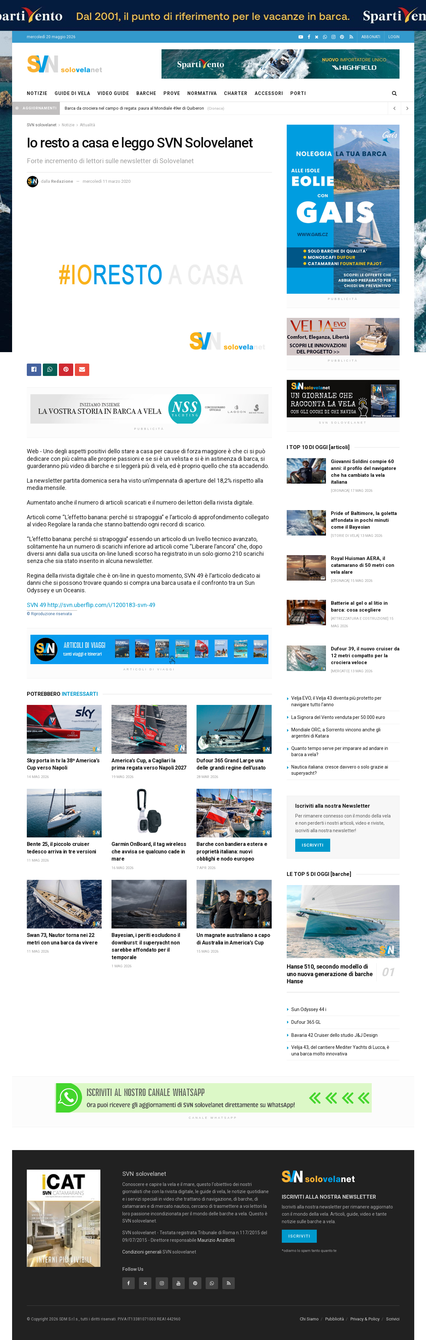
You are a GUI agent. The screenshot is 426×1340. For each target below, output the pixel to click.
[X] (316, 37)
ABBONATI (370, 37)
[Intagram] (333, 37)
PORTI (298, 93)
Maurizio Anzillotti (216, 1240)
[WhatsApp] (325, 37)
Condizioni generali (142, 1251)
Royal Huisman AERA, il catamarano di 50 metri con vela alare (362, 565)
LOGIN (394, 37)
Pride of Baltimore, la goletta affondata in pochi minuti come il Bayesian (364, 520)
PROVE (171, 93)
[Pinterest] (342, 37)
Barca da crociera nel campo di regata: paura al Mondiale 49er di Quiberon (134, 108)
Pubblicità (334, 1319)
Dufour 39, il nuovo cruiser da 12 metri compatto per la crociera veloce (365, 655)
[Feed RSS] (351, 37)
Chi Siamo (309, 1319)
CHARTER (235, 93)
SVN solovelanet (42, 125)
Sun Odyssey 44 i (308, 1009)
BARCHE (146, 93)
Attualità (87, 125)
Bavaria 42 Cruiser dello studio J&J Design (334, 1035)
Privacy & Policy (365, 1319)
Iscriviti (313, 845)
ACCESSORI (269, 93)
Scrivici (393, 1319)
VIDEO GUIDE (113, 93)
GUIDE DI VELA (72, 93)
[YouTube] (300, 37)
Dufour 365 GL (306, 1022)
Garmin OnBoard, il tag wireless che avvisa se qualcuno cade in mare (148, 851)
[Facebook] (309, 37)
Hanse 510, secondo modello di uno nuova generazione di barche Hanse (330, 974)
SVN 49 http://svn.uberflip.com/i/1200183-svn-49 (91, 604)
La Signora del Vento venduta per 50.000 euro (338, 717)
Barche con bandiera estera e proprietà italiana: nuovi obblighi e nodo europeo (231, 851)
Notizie (68, 125)
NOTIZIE (37, 93)
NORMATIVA (202, 93)
